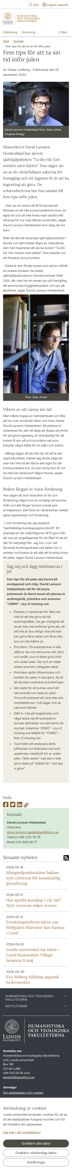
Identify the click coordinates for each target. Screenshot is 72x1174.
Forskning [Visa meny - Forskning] (28, 32)
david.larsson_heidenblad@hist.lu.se (33, 832)
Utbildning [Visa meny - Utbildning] (10, 32)
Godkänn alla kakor (36, 1143)
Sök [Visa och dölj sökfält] (33, 4)
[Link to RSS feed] (66, 858)
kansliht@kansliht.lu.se (18, 1077)
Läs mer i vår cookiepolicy (22, 1132)
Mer (63, 32)
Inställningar (36, 1162)
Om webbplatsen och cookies (23, 1093)
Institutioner (36, 1006)
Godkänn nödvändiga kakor (36, 1153)
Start (6, 41)
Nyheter (18, 41)
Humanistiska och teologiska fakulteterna (36, 997)
